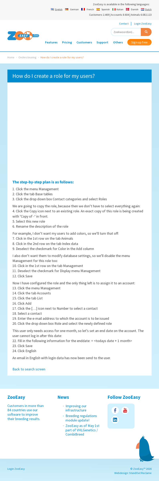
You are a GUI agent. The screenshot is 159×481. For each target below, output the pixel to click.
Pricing (67, 42)
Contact (124, 23)
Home (10, 57)
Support (102, 42)
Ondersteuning (27, 57)
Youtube (125, 410)
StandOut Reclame (140, 473)
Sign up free (139, 42)
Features (51, 42)
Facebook (115, 410)
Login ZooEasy (143, 23)
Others (118, 42)
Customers (84, 42)
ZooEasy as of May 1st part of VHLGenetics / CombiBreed (82, 430)
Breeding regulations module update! (81, 417)
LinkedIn (115, 419)
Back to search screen (28, 369)
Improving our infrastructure (76, 408)
